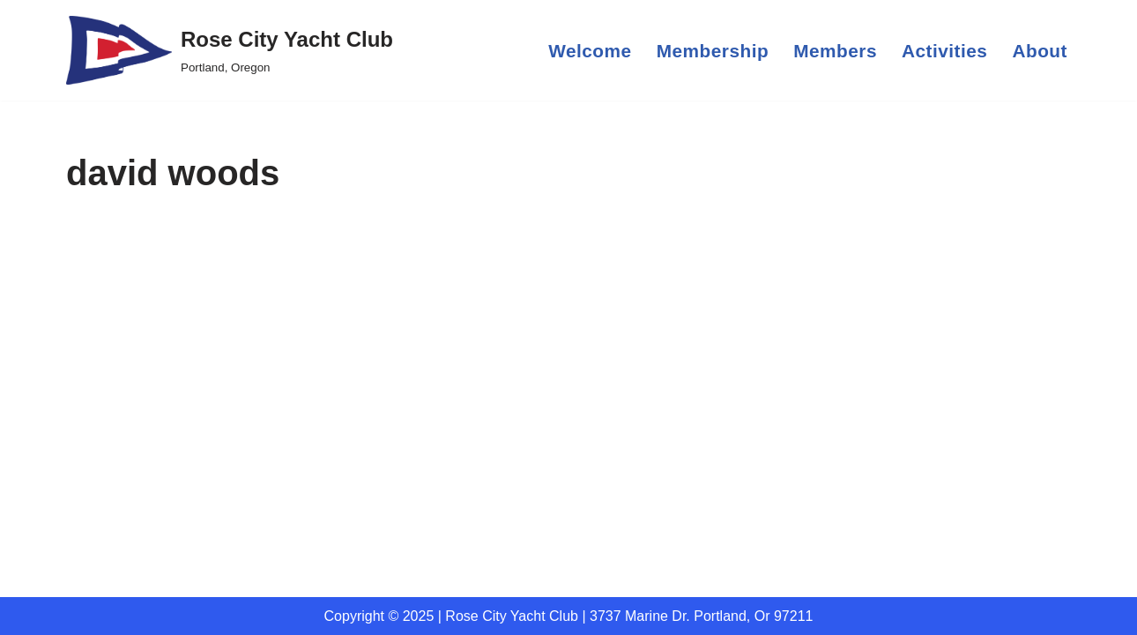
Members (835, 51)
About (1039, 51)
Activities (944, 51)
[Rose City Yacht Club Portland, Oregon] (229, 50)
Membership (713, 51)
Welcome (589, 51)
